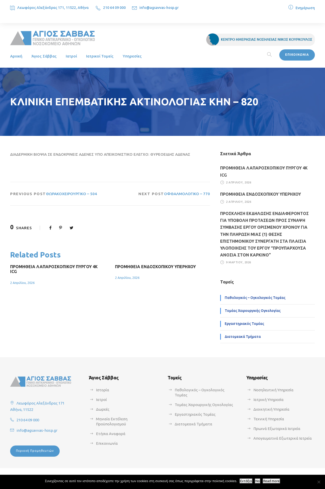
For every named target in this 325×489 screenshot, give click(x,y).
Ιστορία (102, 390)
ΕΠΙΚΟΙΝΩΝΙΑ (297, 54)
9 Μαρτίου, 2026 (238, 262)
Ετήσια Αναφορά (110, 434)
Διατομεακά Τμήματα (243, 337)
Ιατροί (71, 56)
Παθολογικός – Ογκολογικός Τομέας (255, 298)
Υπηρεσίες (132, 56)
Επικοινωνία (107, 443)
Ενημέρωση (305, 8)
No (257, 481)
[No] (318, 481)
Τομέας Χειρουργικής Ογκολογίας (253, 311)
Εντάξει (246, 481)
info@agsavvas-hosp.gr (159, 8)
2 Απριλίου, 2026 (22, 282)
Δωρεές (102, 409)
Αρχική (16, 56)
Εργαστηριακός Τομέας (244, 324)
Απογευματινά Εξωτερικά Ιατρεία (282, 438)
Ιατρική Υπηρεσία (268, 399)
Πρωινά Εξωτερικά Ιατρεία (276, 428)
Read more (271, 481)
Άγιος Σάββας (44, 56)
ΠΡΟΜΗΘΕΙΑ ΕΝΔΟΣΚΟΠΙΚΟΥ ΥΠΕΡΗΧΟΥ (155, 266)
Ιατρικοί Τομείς (99, 56)
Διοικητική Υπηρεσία (271, 409)
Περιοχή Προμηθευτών (35, 450)
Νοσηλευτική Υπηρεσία (273, 390)
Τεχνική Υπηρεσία (268, 419)
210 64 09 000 (114, 8)
